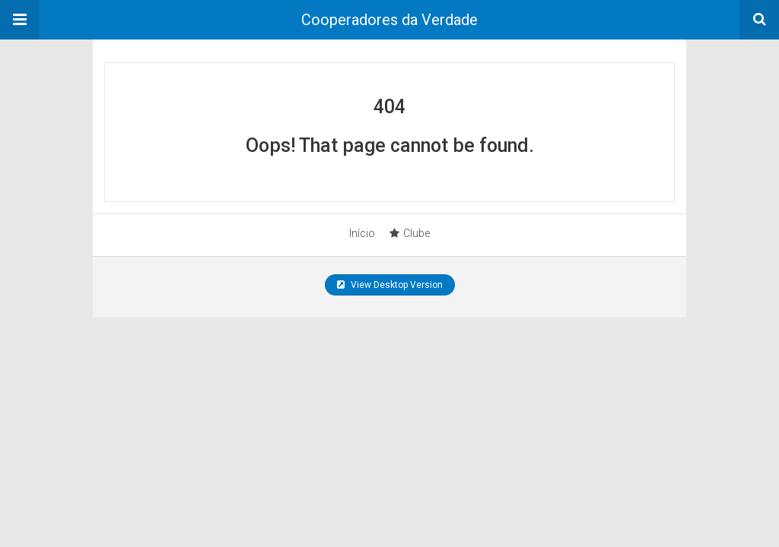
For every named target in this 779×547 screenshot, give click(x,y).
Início (362, 233)
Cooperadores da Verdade (389, 20)
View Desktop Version (390, 285)
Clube (410, 233)
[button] (20, 20)
